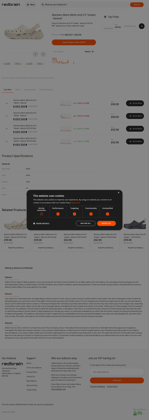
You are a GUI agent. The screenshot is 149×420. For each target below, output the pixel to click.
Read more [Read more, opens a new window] (76, 202)
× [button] (118, 192)
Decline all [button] (84, 223)
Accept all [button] (106, 223)
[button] (41, 223)
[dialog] (74, 210)
